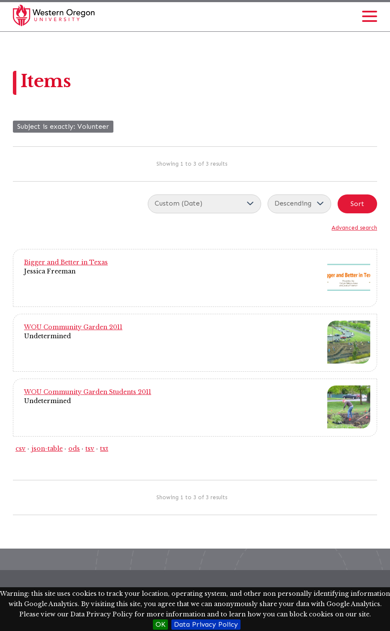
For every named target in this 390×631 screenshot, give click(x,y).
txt (104, 448)
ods (74, 448)
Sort (357, 204)
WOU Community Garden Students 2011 (87, 392)
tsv (89, 448)
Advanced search (354, 227)
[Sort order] (299, 203)
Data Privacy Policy (206, 624)
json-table (47, 448)
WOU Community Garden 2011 (73, 327)
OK (160, 624)
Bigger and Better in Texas (66, 262)
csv (20, 448)
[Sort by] (204, 203)
